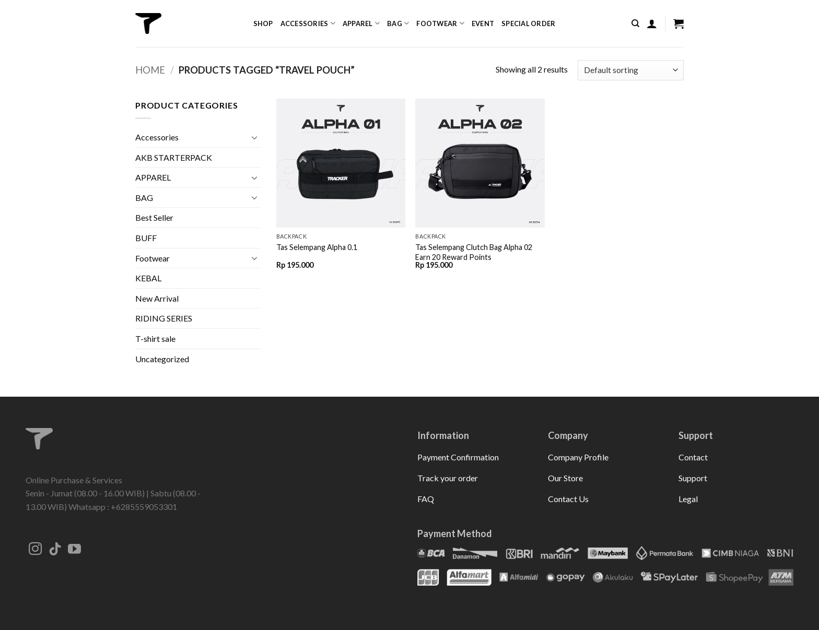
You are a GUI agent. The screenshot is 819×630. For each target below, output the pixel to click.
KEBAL (148, 278)
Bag (398, 23)
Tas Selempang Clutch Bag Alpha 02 (473, 247)
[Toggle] (254, 137)
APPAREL (153, 177)
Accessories (307, 23)
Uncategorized (162, 359)
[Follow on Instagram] (35, 549)
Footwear (440, 23)
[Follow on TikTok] (55, 549)
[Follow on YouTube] (74, 549)
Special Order (528, 23)
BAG (144, 198)
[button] (652, 23)
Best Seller (154, 217)
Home (150, 70)
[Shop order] (631, 70)
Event (483, 23)
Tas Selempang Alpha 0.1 (316, 247)
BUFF (146, 238)
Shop (263, 23)
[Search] (635, 23)
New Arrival (157, 298)
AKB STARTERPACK (173, 157)
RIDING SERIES (163, 318)
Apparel (361, 23)
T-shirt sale (155, 338)
